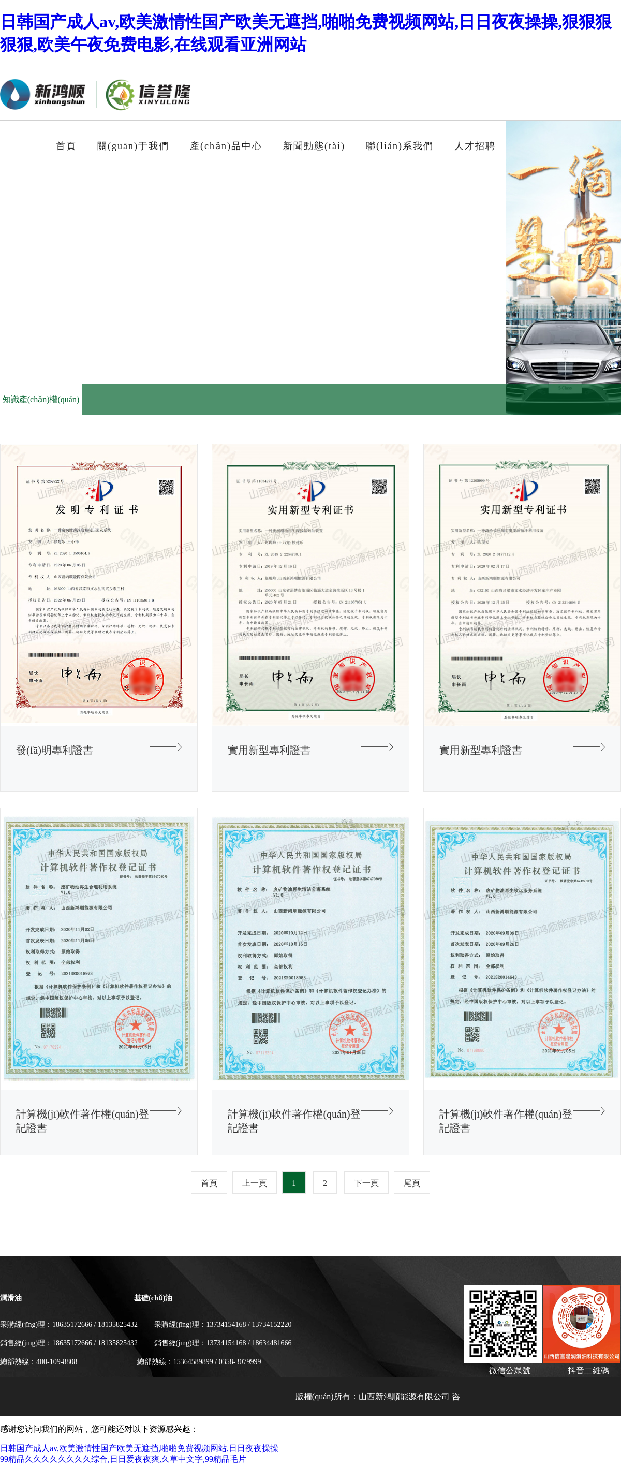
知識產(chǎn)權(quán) (41, 399)
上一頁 (254, 1183)
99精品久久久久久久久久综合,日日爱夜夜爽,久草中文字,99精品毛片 (123, 1459)
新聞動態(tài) (314, 146)
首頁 (66, 146)
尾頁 (412, 1183)
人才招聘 (475, 146)
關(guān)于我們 (133, 146)
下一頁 (366, 1183)
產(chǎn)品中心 (226, 146)
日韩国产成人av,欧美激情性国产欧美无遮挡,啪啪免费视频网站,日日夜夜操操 (139, 1448)
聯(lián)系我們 (400, 146)
